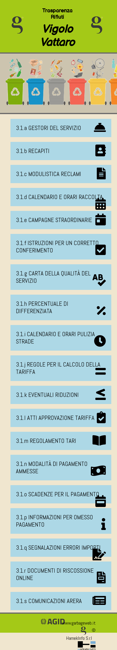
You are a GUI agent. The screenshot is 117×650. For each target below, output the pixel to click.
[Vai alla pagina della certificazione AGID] (53, 623)
